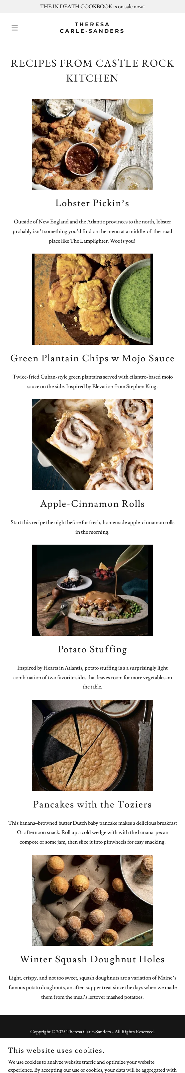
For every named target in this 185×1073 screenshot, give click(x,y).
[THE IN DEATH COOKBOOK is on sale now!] (92, 6)
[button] (20, 27)
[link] (92, 31)
